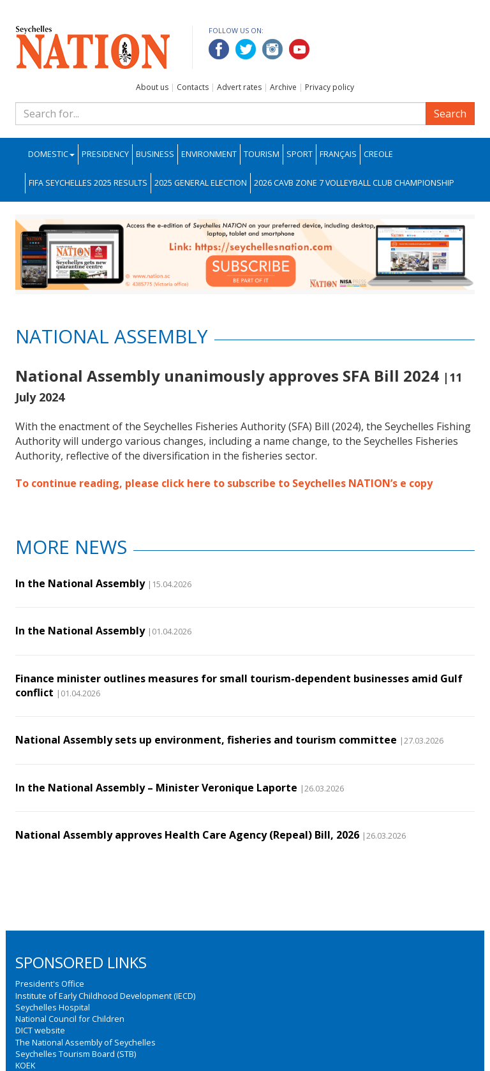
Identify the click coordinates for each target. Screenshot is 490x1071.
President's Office (49, 983)
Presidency (105, 154)
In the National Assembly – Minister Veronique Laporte (156, 788)
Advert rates (239, 87)
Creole (378, 154)
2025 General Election (200, 182)
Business (155, 154)
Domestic (51, 154)
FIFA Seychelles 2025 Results (88, 182)
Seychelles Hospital (52, 1007)
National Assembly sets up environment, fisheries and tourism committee (206, 740)
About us (152, 87)
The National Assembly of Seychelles (85, 1042)
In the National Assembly (80, 583)
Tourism (261, 154)
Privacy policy (329, 87)
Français (338, 154)
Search (450, 114)
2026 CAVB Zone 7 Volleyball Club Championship (354, 182)
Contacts (193, 87)
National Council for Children (69, 1018)
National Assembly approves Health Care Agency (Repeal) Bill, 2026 (187, 835)
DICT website (40, 1030)
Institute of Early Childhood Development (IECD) (105, 995)
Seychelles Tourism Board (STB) (75, 1054)
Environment (209, 154)
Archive (283, 87)
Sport (299, 154)
